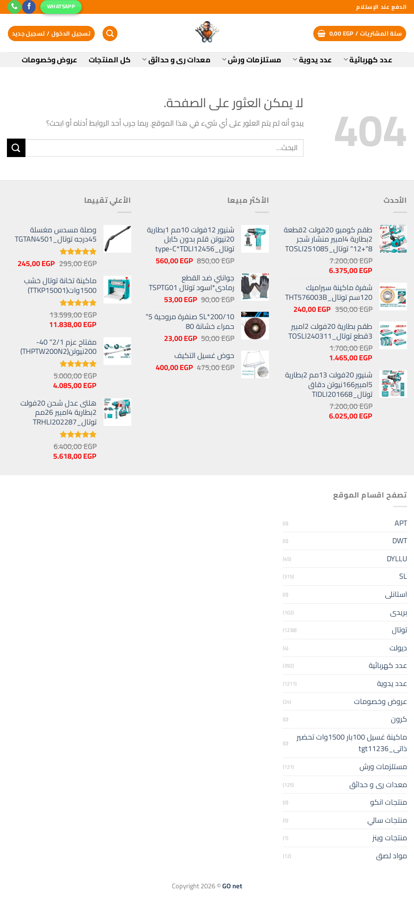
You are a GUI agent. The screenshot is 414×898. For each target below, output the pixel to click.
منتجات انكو (388, 802)
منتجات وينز (389, 837)
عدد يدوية (312, 60)
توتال (399, 630)
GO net (232, 886)
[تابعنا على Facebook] (29, 7)
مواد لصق (391, 855)
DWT (399, 540)
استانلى (396, 594)
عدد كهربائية (367, 60)
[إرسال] (16, 148)
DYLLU (397, 558)
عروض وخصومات (50, 60)
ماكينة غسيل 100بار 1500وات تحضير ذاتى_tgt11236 (352, 743)
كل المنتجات (110, 60)
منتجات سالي (387, 820)
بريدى (398, 612)
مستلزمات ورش (251, 60)
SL (403, 576)
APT (401, 523)
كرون (399, 719)
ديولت (398, 648)
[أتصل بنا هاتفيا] (14, 7)
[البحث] (110, 33)
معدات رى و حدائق (176, 60)
